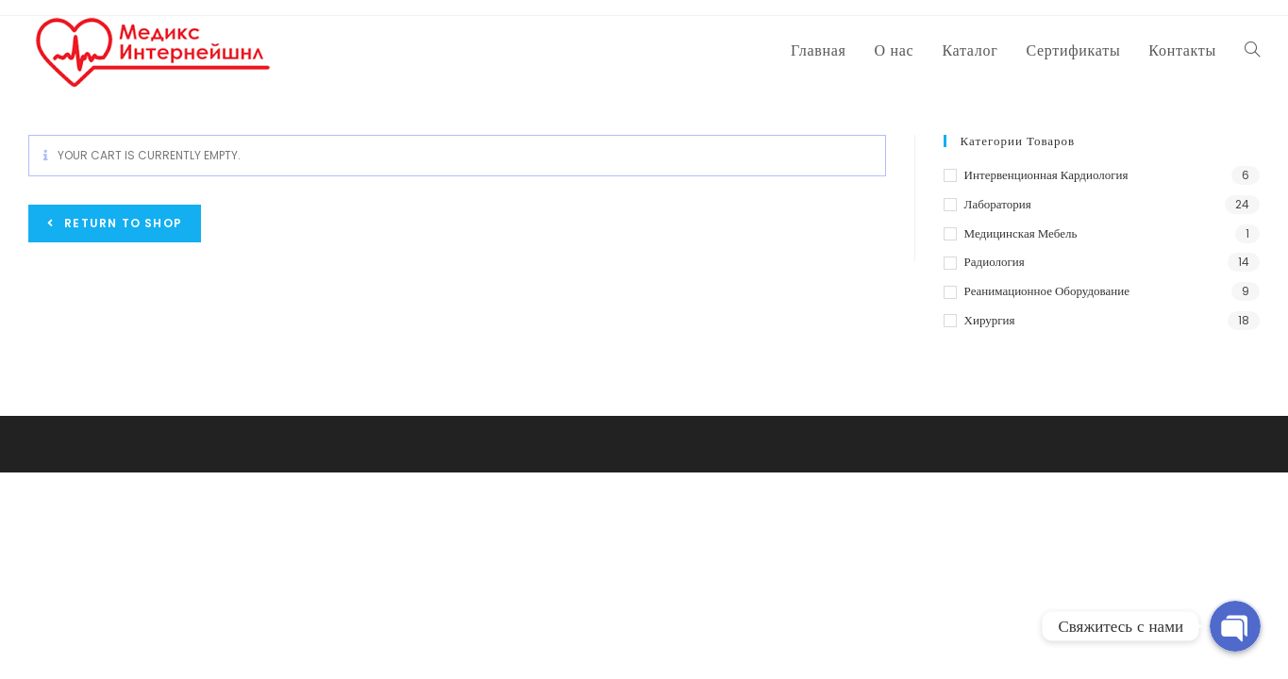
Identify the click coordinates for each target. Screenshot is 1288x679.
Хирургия (989, 320)
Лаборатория (997, 204)
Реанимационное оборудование (1046, 291)
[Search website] (1252, 51)
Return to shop (121, 223)
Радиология (994, 262)
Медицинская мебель (1021, 233)
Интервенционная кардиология (1046, 175)
